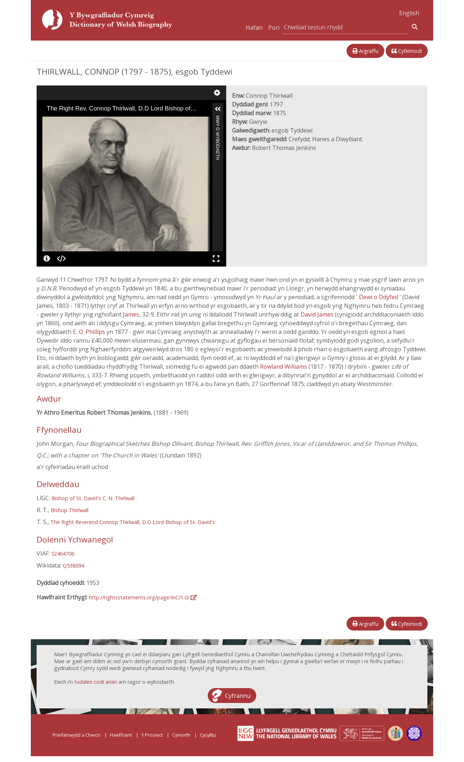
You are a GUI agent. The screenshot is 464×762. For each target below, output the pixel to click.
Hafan (254, 28)
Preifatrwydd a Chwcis (76, 735)
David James (318, 314)
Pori (273, 28)
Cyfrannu (237, 695)
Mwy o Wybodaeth (217, 119)
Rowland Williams (284, 366)
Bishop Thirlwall (69, 510)
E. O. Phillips (90, 332)
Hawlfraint (121, 735)
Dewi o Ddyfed (379, 297)
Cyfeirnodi (407, 50)
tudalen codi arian (95, 681)
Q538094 (73, 565)
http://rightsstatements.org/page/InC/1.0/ (142, 597)
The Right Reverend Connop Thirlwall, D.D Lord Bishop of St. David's (132, 522)
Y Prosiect (152, 735)
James (131, 314)
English (409, 13)
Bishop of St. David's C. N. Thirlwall (92, 498)
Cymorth (181, 735)
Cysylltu (208, 735)
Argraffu (365, 50)
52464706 (62, 553)
